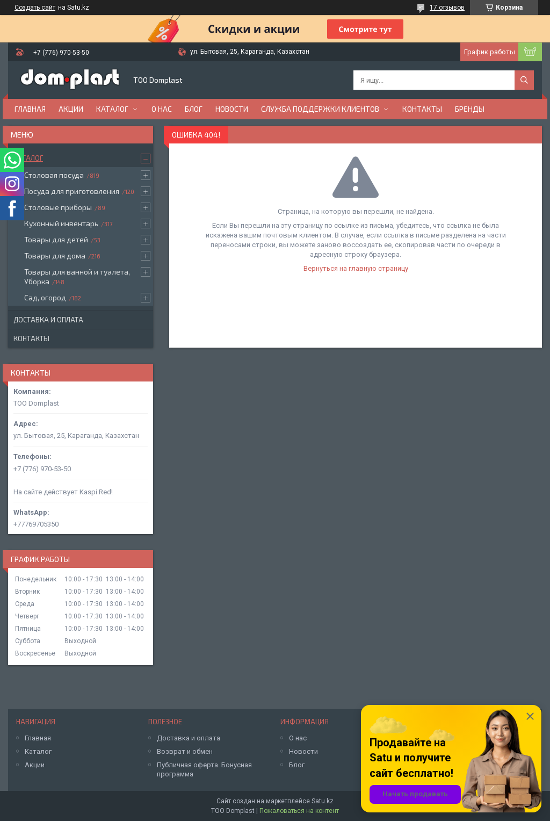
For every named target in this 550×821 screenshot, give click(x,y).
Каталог (112, 108)
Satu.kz (323, 801)
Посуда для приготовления (71, 191)
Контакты (422, 108)
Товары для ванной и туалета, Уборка (77, 276)
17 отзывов (447, 7)
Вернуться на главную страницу (355, 268)
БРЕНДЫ (469, 108)
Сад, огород (45, 297)
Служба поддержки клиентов (320, 108)
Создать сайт (35, 7)
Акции (71, 108)
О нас (161, 108)
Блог (193, 108)
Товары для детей (56, 239)
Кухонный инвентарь (61, 223)
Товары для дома (54, 255)
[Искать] (524, 80)
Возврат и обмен (185, 751)
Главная (30, 108)
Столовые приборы (58, 207)
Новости (231, 108)
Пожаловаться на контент (299, 811)
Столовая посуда (54, 174)
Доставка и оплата (48, 319)
